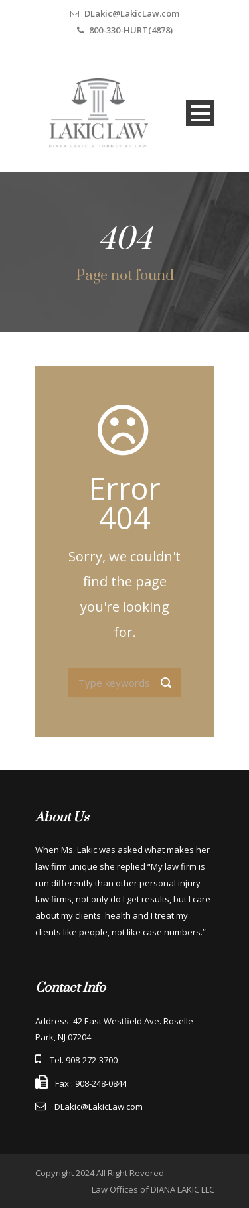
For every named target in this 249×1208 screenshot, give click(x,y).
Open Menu (200, 113)
